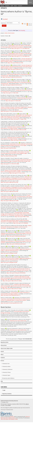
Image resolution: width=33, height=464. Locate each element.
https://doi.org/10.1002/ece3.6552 (8, 148)
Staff (12, 5)
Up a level (5, 19)
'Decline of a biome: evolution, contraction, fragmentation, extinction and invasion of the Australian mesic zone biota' (16, 108)
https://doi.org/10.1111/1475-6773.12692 (10, 163)
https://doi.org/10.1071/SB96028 (20, 223)
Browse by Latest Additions (8, 378)
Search (2, 351)
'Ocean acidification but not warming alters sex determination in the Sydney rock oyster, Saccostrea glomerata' (16, 197)
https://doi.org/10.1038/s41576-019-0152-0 (12, 77)
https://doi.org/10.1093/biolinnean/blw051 (16, 236)
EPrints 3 (12, 416)
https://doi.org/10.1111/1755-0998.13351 (20, 48)
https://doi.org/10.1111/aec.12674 (17, 173)
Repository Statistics (7, 393)
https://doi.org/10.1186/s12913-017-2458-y (12, 280)
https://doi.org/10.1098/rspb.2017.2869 (9, 200)
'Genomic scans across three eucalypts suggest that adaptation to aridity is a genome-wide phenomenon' (16, 249)
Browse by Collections (7, 369)
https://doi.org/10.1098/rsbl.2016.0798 (9, 182)
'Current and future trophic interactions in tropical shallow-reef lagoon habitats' (15, 293)
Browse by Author (6, 366)
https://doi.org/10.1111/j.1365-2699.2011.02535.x (12, 111)
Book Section (11, 33)
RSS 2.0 (30, 25)
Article (6, 33)
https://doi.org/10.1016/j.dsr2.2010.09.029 (16, 273)
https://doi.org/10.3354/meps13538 (9, 156)
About (2, 354)
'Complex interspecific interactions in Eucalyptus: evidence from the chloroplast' (16, 227)
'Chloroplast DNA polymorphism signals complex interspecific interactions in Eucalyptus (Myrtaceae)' (15, 221)
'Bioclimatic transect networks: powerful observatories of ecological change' (13, 127)
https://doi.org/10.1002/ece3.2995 (18, 129)
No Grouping (22, 30)
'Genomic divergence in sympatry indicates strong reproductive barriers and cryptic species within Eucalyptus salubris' (16, 60)
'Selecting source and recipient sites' (18, 320)
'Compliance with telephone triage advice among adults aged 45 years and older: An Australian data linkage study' (16, 278)
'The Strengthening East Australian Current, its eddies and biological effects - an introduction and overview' (15, 269)
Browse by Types (6, 375)
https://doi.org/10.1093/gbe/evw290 (9, 253)
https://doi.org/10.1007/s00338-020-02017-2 (10, 295)
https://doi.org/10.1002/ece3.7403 (15, 62)
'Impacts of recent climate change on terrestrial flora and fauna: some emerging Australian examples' (16, 171)
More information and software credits (9, 419)
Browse (2, 360)
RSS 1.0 (30, 23)
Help (2, 381)
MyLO (15, 5)
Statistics (3, 357)
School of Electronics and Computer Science (15, 417)
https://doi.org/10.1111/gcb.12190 (18, 119)
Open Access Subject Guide (6, 348)
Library (2, 5)
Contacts (20, 5)
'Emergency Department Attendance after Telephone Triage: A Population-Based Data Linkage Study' (16, 160)
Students (7, 5)
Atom (25, 23)
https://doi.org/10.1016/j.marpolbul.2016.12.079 (11, 303)
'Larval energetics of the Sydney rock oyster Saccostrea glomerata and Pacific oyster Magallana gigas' (15, 152)
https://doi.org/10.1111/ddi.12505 (10, 92)
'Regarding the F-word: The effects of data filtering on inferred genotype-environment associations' (16, 46)
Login (4, 390)
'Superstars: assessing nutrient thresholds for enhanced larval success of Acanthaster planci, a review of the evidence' (15, 299)
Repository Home (4, 342)
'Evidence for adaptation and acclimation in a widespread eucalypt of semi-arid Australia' (16, 233)
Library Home (4, 345)
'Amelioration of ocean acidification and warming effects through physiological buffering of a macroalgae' (16, 144)
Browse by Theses (7, 372)
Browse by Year (6, 363)
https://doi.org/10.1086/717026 (22, 216)
